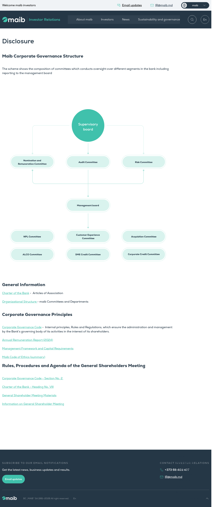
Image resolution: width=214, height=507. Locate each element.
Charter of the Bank (15, 293)
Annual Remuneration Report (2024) (27, 340)
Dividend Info (184, 486)
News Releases (185, 462)
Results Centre (184, 456)
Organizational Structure (19, 301)
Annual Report (184, 468)
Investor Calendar (186, 474)
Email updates (13, 479)
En (205, 19)
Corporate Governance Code (22, 327)
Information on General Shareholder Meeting (33, 404)
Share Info (182, 492)
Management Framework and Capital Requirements (37, 348)
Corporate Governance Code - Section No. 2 (32, 378)
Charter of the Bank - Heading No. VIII (28, 387)
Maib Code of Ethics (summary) (23, 357)
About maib (84, 19)
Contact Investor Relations (192, 498)
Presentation (183, 480)
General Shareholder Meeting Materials (29, 395)
